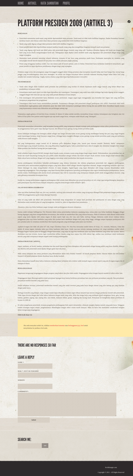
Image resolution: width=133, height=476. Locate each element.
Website (21, 380)
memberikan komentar (57, 325)
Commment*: (23, 391)
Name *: (21, 362)
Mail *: (28, 371)
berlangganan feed (76, 325)
